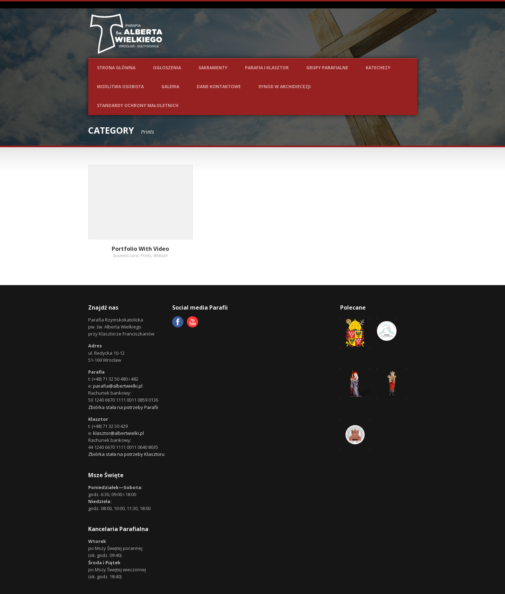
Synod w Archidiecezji (284, 87)
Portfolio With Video (140, 249)
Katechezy (378, 68)
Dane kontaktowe (219, 87)
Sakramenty (212, 68)
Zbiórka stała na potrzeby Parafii (123, 407)
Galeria (170, 87)
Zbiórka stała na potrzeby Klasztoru (126, 454)
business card (125, 256)
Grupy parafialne (327, 68)
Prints (145, 256)
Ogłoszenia (167, 68)
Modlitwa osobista (120, 87)
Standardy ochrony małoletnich (137, 105)
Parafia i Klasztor (267, 68)
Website (160, 256)
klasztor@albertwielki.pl (118, 433)
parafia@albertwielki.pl (117, 386)
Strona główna (116, 68)
